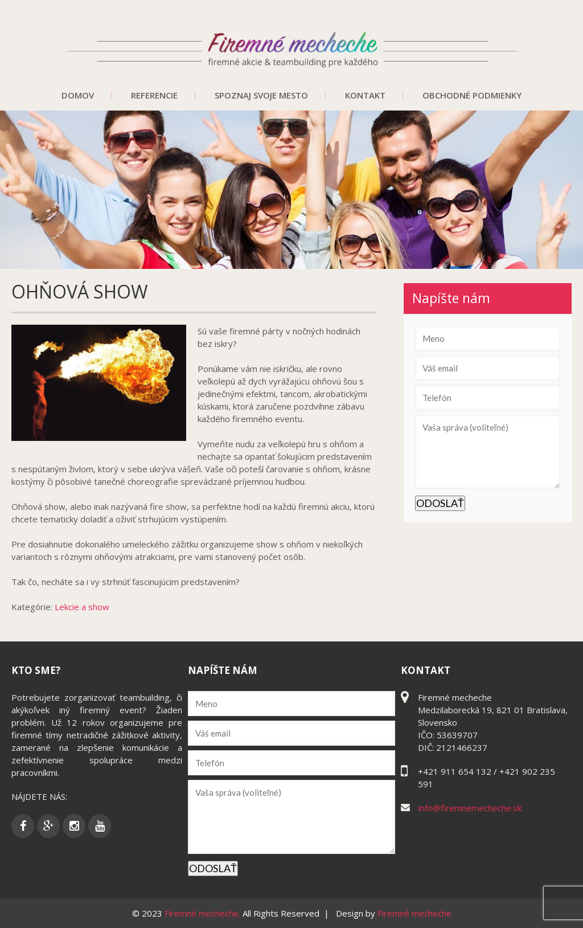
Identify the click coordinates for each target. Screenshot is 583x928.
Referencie (154, 95)
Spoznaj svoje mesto (261, 95)
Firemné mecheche (414, 913)
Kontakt (365, 95)
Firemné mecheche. (204, 913)
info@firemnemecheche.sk (470, 807)
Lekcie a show (82, 606)
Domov (77, 95)
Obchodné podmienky (472, 95)
